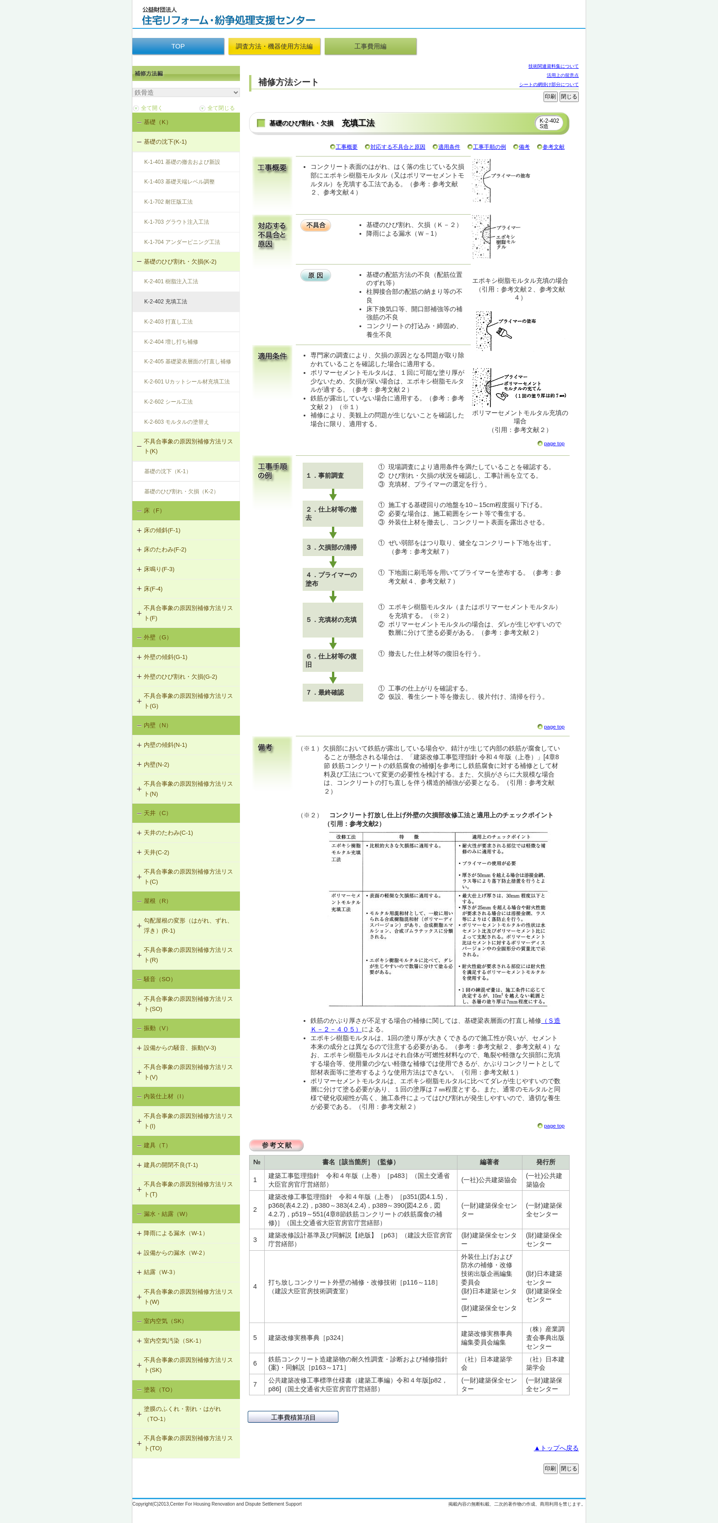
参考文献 (554, 147)
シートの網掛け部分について (549, 84)
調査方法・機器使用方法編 (274, 46)
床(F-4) (153, 588)
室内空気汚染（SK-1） (174, 1340)
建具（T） (157, 1145)
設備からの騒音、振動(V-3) (180, 1047)
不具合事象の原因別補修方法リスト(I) (188, 1121)
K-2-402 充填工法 (165, 301)
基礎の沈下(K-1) (165, 141)
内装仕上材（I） (165, 1096)
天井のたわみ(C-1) (168, 832)
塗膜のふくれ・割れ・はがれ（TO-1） (182, 1413)
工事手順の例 (489, 147)
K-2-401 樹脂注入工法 (171, 281)
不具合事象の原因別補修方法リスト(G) (188, 700)
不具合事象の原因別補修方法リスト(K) (188, 446)
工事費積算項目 (293, 1417)
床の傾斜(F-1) (162, 530)
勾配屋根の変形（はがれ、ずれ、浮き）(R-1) (188, 925)
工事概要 (347, 147)
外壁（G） (158, 637)
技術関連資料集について (553, 66)
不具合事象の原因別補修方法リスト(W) (188, 1296)
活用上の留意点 (563, 75)
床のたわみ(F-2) (165, 549)
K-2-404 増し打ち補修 (171, 342)
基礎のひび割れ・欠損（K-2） (181, 491)
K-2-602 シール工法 (168, 402)
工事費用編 (370, 46)
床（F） (154, 510)
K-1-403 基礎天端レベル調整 (179, 181)
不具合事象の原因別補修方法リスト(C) (188, 876)
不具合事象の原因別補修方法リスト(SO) (188, 1003)
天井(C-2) (156, 852)
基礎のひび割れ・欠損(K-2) (180, 261)
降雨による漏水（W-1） (176, 1233)
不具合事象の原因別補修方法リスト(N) (188, 788)
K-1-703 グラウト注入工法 (176, 222)
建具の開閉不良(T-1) (171, 1164)
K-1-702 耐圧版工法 (168, 202)
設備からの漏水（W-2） (176, 1252)
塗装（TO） (160, 1389)
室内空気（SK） (165, 1321)
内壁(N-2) (156, 764)
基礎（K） (158, 122)
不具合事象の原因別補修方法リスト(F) (188, 613)
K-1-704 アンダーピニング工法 (182, 242)
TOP (178, 46)
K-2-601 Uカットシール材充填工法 (187, 381)
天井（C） (158, 813)
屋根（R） (158, 900)
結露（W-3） (161, 1272)
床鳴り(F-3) (159, 569)
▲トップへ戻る (556, 1448)
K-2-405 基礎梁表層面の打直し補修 (187, 361)
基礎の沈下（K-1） (167, 471)
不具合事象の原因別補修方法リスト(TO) (188, 1443)
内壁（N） (158, 725)
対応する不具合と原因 (397, 147)
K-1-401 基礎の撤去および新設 (182, 162)
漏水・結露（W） (167, 1213)
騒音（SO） (160, 979)
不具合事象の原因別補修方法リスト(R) (188, 954)
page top (554, 443)
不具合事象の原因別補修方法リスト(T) (188, 1189)
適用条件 (449, 147)
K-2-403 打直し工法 (168, 322)
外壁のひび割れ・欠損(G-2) (180, 676)
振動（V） (158, 1028)
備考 (524, 147)
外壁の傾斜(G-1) (165, 656)
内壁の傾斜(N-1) (165, 744)
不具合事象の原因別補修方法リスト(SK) (188, 1364)
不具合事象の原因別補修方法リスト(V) (188, 1072)
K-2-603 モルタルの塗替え (176, 422)
